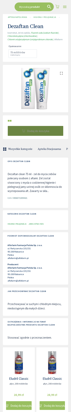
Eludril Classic (18, 378)
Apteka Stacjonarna (49, 149)
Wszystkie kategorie (18, 149)
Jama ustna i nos (36, 224)
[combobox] (34, 6)
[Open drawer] (64, 7)
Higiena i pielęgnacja (44, 17)
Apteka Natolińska (17, 17)
